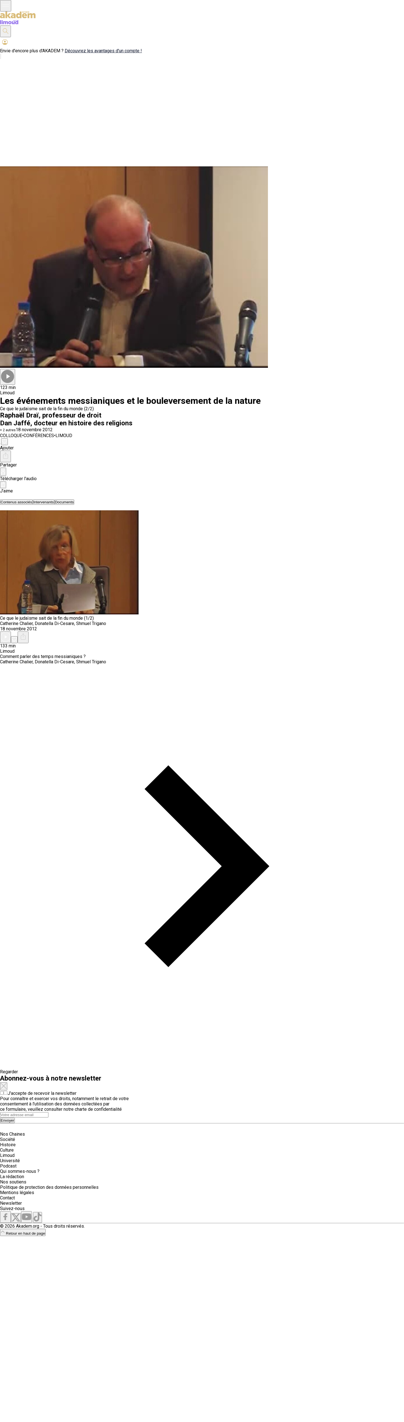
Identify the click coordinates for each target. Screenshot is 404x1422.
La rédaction (12, 1176)
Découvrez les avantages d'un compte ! (103, 50)
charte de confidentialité (98, 1109)
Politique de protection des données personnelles (49, 1187)
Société (7, 1139)
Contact (7, 1198)
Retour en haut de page (23, 1233)
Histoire (8, 1144)
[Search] (24, 1114)
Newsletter (11, 1203)
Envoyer (7, 1120)
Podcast (8, 1166)
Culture (7, 1150)
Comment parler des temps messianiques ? (43, 656)
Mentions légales (17, 1192)
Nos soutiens (13, 1182)
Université (10, 1160)
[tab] (16, 502)
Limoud (7, 1155)
